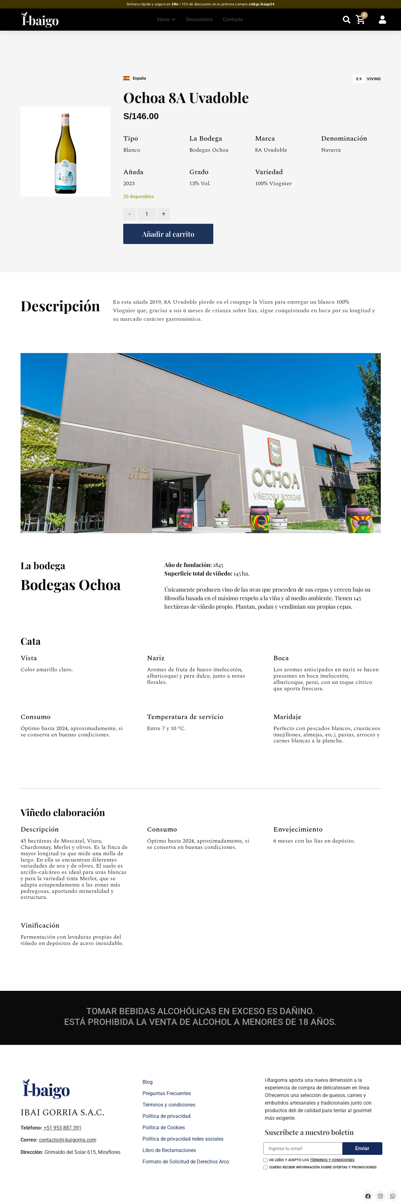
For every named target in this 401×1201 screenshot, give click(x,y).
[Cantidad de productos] (146, 214)
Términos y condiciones (169, 1105)
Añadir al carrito (168, 234)
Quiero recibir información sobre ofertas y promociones (323, 1167)
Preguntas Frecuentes (167, 1093)
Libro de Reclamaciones (169, 1150)
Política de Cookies (164, 1128)
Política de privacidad (167, 1116)
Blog (148, 1082)
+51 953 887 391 (63, 1128)
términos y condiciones (332, 1160)
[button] (347, 20)
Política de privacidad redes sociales (183, 1139)
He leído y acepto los (312, 1160)
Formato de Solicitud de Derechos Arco (186, 1162)
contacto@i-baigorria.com (67, 1140)
